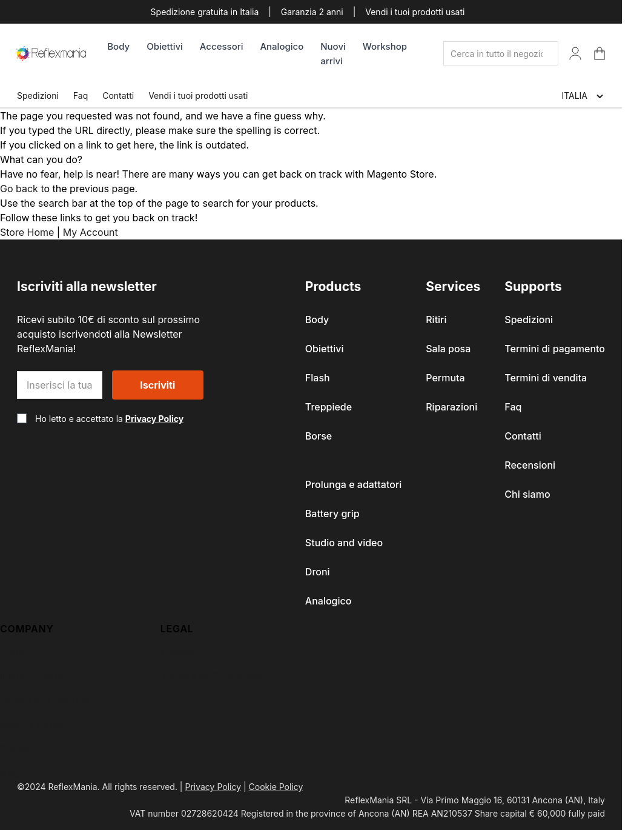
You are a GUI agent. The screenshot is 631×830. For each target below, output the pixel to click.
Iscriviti (157, 385)
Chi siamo (527, 494)
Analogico (281, 46)
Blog (10, 773)
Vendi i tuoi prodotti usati (414, 12)
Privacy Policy (154, 418)
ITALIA (583, 96)
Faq (80, 95)
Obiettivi (165, 46)
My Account (90, 232)
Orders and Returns (44, 700)
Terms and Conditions (210, 676)
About (13, 652)
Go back (19, 188)
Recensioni (529, 465)
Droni (317, 572)
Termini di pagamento (554, 349)
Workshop (385, 46)
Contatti (118, 95)
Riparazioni (451, 407)
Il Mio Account (32, 676)
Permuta (445, 378)
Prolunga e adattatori (353, 484)
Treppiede (328, 407)
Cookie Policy (276, 786)
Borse (318, 436)
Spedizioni (38, 95)
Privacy (177, 652)
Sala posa (448, 349)
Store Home (27, 232)
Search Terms (32, 724)
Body (118, 46)
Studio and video (344, 543)
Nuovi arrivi (333, 54)
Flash (317, 378)
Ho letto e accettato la (109, 418)
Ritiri (436, 319)
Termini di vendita (545, 378)
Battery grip (332, 513)
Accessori (221, 46)
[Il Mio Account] (575, 53)
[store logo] (51, 53)
